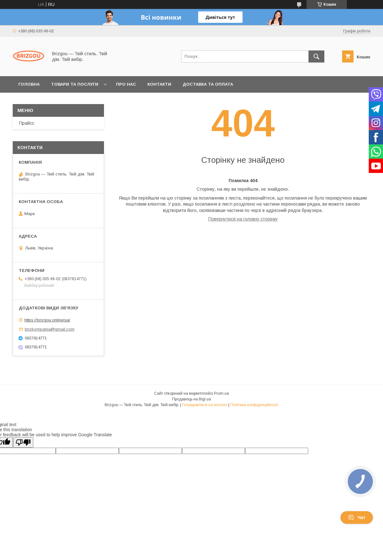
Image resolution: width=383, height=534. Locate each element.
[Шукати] (316, 56)
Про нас (126, 84)
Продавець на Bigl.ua (191, 399)
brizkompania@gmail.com (50, 329)
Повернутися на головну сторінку (243, 218)
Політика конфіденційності (254, 405)
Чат (356, 517)
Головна (29, 84)
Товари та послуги (74, 84)
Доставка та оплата (208, 84)
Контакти (159, 84)
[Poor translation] (23, 442)
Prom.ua (221, 393)
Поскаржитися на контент (204, 405)
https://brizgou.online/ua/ (47, 320)
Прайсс (26, 123)
